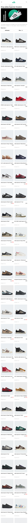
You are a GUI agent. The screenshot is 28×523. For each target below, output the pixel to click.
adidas (6, 5)
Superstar (11, 5)
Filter (21, 30)
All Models (7, 30)
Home (2, 5)
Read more (4, 28)
